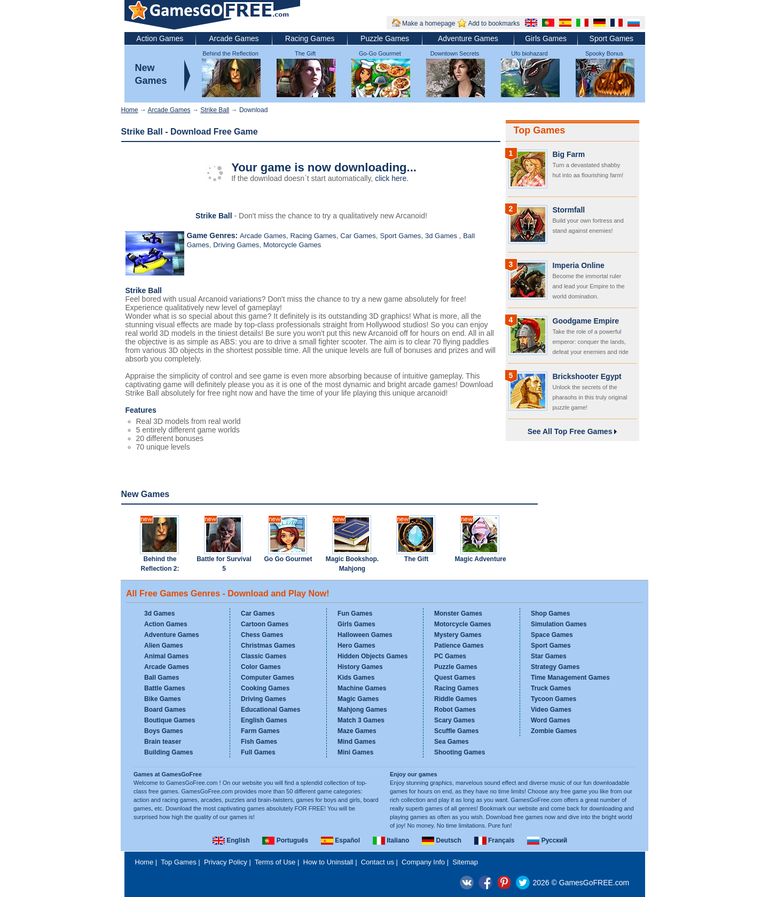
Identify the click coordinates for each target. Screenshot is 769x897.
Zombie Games (554, 731)
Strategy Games (555, 667)
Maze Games (357, 731)
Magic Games (358, 699)
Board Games (165, 709)
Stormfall (569, 210)
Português (285, 840)
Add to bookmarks (494, 23)
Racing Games (310, 38)
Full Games (258, 752)
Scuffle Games (456, 731)
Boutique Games (169, 720)
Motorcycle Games (292, 245)
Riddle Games (455, 699)
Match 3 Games (361, 720)
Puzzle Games (384, 38)
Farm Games (260, 731)
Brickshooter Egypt (587, 376)
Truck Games (551, 688)
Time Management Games (570, 677)
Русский (547, 840)
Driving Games (236, 245)
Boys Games (163, 731)
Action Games (159, 38)
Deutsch (441, 840)
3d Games (442, 236)
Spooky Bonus (604, 53)
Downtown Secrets (455, 53)
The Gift (305, 53)
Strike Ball (214, 110)
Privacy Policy (225, 862)
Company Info (423, 862)
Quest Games (454, 677)
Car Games (357, 236)
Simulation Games (559, 624)
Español (340, 840)
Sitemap (465, 862)
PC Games (450, 656)
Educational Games (270, 709)
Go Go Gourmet (288, 559)
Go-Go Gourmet (380, 53)
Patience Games (459, 645)
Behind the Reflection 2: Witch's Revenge (160, 568)
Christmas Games (268, 645)
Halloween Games (365, 635)
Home (129, 110)
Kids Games (356, 677)
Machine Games (362, 688)
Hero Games (356, 645)
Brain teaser (162, 741)
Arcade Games (233, 38)
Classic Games (263, 656)
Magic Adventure (480, 559)
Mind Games (356, 741)
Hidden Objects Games (372, 656)
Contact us (377, 862)
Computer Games (267, 677)
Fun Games (355, 613)
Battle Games (164, 688)
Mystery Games (458, 635)
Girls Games (546, 38)
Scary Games (454, 720)
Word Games (550, 720)
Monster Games (458, 613)
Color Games (261, 667)
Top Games (540, 130)
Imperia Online (579, 265)
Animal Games (166, 656)
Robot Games (455, 709)
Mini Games (355, 752)
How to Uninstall (328, 862)
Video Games (551, 709)
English (231, 840)
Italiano (391, 840)
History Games (360, 667)
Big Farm (569, 154)
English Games (264, 720)
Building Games (168, 752)
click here (390, 178)
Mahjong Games (362, 709)
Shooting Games (459, 752)
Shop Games (550, 613)
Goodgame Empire (586, 321)
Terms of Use (275, 862)
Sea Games (451, 741)
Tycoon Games (553, 699)
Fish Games (259, 741)
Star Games (549, 656)
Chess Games (262, 635)
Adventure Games (468, 38)
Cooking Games (265, 688)
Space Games (552, 635)
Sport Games (611, 38)
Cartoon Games (264, 624)
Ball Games (161, 677)
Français (494, 840)
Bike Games (162, 699)
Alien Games (163, 645)
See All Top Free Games (572, 431)
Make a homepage (428, 23)
